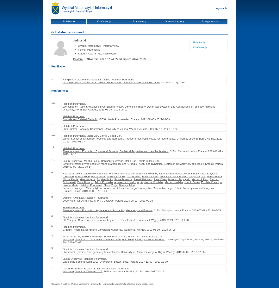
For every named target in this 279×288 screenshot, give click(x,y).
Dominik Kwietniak (91, 79)
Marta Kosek (98, 176)
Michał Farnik (70, 179)
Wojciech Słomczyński (122, 173)
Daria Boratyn (85, 182)
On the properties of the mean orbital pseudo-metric (92, 82)
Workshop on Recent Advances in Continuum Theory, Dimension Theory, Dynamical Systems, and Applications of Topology (133, 106)
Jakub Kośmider (104, 182)
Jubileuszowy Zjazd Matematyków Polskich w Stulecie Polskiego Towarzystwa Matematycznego (117, 188)
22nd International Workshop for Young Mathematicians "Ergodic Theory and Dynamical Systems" (119, 163)
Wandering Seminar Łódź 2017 (80, 261)
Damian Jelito (127, 185)
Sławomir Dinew (116, 176)
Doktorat (78, 59)
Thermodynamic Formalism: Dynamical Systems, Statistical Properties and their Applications (115, 151)
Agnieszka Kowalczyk (126, 182)
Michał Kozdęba (174, 182)
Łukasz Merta (70, 185)
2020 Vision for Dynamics (77, 200)
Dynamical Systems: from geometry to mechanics (91, 252)
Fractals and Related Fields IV (80, 119)
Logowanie (221, 8)
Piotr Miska (160, 179)
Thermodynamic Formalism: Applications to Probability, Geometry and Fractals (107, 210)
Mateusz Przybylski (179, 179)
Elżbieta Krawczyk (211, 182)
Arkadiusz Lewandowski (173, 176)
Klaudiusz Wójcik (72, 173)
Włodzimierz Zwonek (96, 173)
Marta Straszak (71, 236)
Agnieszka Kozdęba (151, 182)
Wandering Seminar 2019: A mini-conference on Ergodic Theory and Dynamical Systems (113, 239)
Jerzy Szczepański (169, 173)
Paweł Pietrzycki (143, 179)
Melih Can (92, 135)
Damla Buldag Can (110, 135)
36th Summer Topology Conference (83, 129)
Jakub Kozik (134, 176)
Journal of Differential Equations (141, 82)
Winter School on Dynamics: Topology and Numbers (93, 138)
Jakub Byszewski (72, 161)
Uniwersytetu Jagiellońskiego (77, 11)
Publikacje (199, 42)
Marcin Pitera (214, 176)
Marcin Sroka (192, 182)
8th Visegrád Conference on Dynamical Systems (90, 220)
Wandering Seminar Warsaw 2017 (82, 271)
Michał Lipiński (200, 179)
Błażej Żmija (110, 185)
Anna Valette (82, 176)
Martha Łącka (92, 161)
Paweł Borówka (123, 179)
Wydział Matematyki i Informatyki (87, 8)
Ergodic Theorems (73, 229)
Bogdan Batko (105, 179)
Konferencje (200, 47)
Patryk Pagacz (197, 176)
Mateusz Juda (150, 176)
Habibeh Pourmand (123, 79)
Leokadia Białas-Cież (193, 173)
